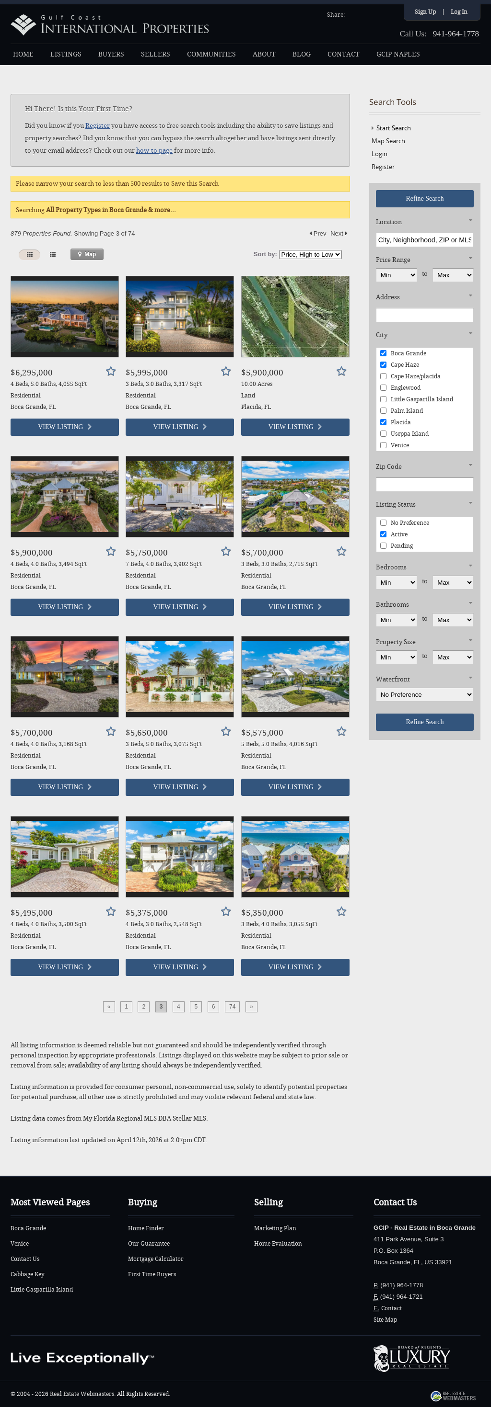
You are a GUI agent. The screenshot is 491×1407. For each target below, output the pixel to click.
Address (388, 297)
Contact (391, 1308)
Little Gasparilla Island (416, 399)
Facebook (353, 14)
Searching (96, 210)
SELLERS (155, 54)
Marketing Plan (275, 1228)
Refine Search (425, 198)
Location (389, 222)
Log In (459, 12)
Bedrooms (391, 567)
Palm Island (401, 411)
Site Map (385, 1319)
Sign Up (425, 12)
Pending (396, 546)
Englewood (400, 388)
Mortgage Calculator (156, 1259)
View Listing (65, 427)
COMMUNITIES (211, 54)
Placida (395, 422)
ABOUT (264, 54)
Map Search (388, 140)
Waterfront (393, 679)
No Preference (404, 523)
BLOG (301, 54)
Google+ (391, 14)
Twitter (366, 14)
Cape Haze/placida (410, 376)
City (381, 335)
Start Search (393, 128)
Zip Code (389, 466)
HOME (23, 54)
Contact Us (25, 1259)
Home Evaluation (278, 1243)
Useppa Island (404, 434)
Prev (317, 233)
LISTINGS (66, 54)
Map (87, 254)
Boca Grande (403, 353)
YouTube (378, 14)
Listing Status (396, 504)
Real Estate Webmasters (82, 1394)
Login (379, 153)
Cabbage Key (28, 1274)
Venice (394, 445)
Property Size (396, 642)
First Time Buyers (152, 1274)
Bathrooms (392, 604)
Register (97, 125)
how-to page (154, 150)
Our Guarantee (149, 1243)
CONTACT (343, 54)
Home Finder (146, 1228)
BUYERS (111, 54)
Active (394, 534)
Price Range (393, 259)
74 (232, 1006)
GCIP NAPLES (398, 54)
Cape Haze (399, 365)
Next (338, 233)
